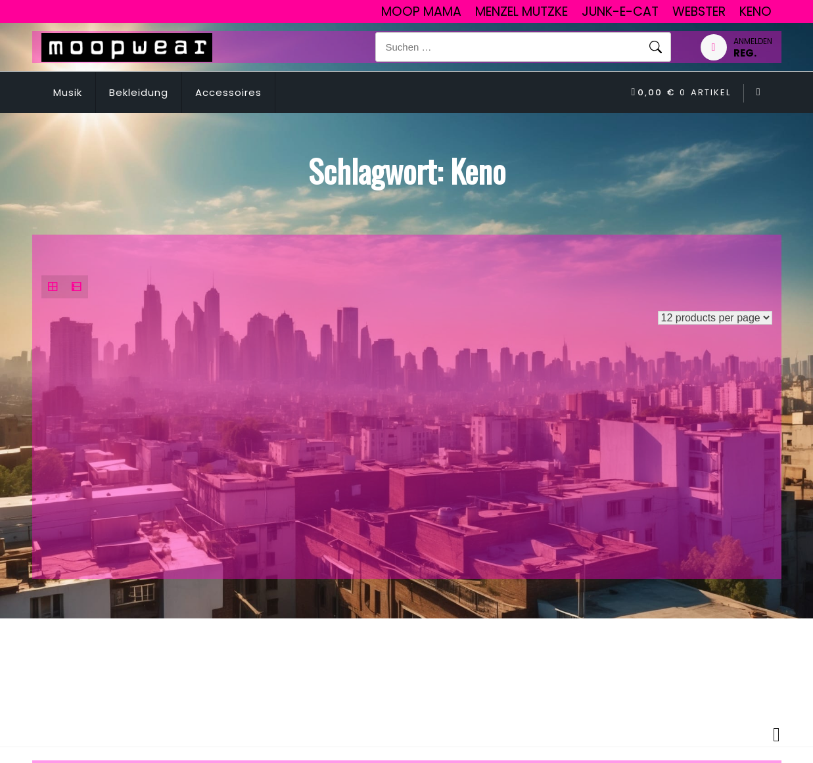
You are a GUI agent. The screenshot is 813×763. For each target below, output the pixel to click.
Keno (755, 11)
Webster (699, 11)
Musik (67, 92)
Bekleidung (138, 92)
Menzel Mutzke (521, 11)
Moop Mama (421, 11)
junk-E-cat (620, 11)
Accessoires (228, 92)
